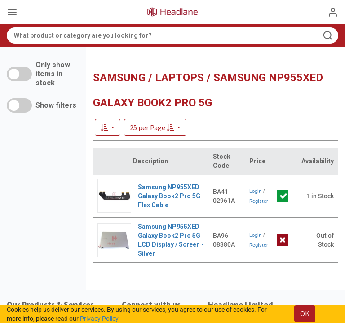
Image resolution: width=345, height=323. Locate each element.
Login (255, 191)
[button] (155, 127)
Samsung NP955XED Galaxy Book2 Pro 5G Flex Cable (169, 196)
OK (305, 313)
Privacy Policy (99, 318)
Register (258, 201)
